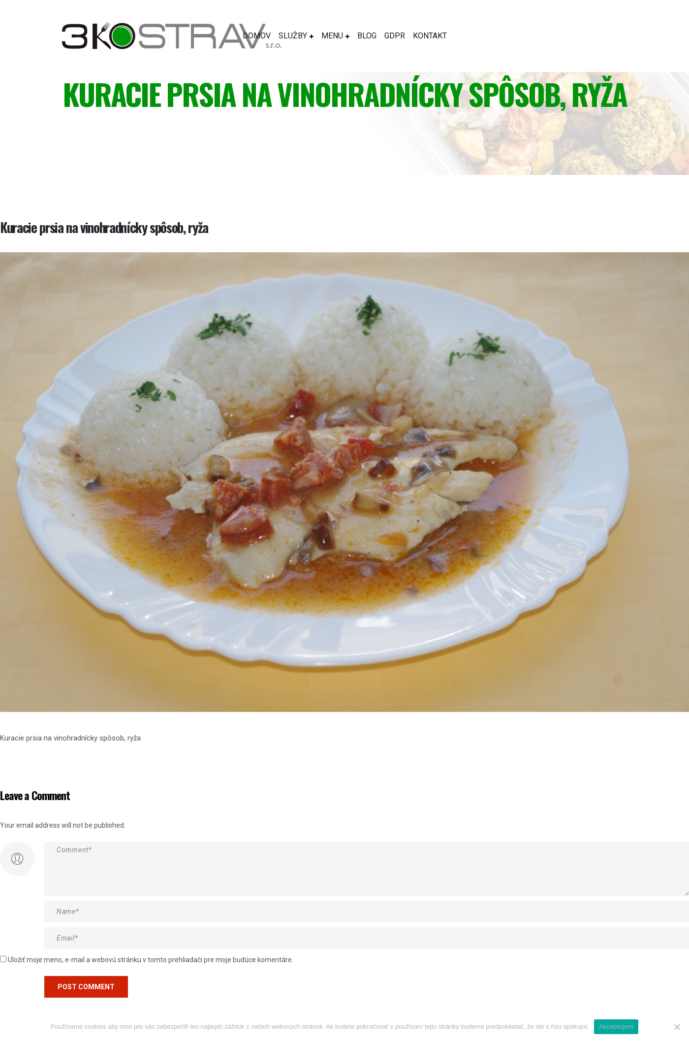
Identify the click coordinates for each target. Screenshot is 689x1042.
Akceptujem (616, 1026)
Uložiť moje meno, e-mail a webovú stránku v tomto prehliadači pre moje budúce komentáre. (150, 960)
